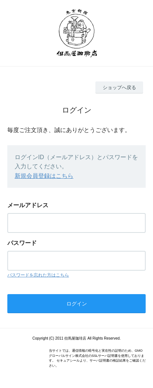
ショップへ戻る (119, 87)
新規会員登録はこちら (44, 176)
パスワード (22, 243)
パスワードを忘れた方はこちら (38, 275)
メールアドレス (27, 205)
